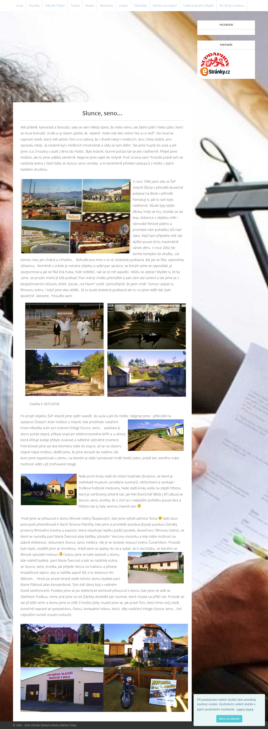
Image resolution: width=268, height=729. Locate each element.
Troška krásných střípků (198, 6)
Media (89, 6)
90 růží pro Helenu (231, 6)
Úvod (19, 6)
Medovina (106, 6)
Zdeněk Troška (55, 6)
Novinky (34, 6)
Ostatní (123, 6)
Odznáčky (140, 6)
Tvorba (75, 6)
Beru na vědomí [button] (229, 718)
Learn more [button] (245, 709)
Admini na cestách (165, 6)
